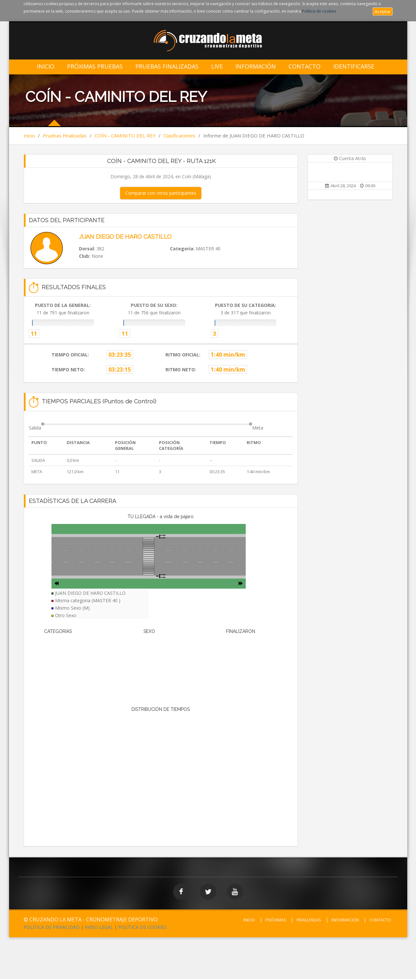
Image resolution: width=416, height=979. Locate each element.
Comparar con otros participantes (160, 193)
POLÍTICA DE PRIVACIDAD (52, 927)
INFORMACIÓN (345, 920)
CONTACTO (380, 920)
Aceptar (383, 11)
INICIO (249, 920)
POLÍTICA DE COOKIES (142, 927)
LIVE (217, 66)
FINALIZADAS (309, 920)
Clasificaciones (179, 135)
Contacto (304, 66)
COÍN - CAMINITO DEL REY (125, 135)
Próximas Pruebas (95, 66)
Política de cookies (319, 11)
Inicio (45, 66)
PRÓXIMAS (275, 920)
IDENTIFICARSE (353, 66)
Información (255, 66)
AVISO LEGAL (99, 927)
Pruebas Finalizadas (166, 66)
